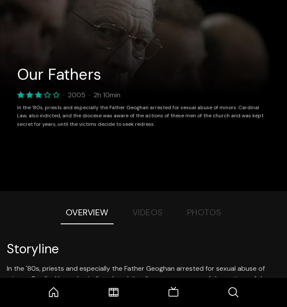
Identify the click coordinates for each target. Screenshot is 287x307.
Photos (204, 212)
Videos (147, 212)
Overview (87, 212)
